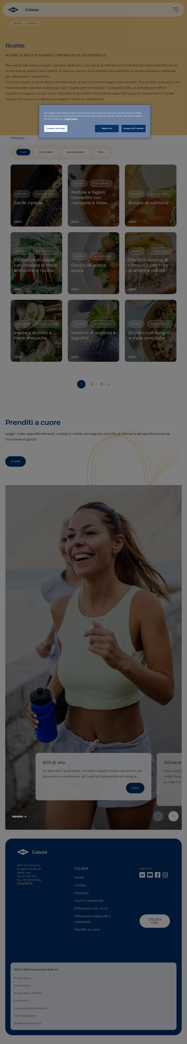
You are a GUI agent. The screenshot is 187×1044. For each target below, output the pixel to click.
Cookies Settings (55, 128)
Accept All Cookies (133, 128)
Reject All (107, 128)
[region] (95, 121)
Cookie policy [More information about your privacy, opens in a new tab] (71, 119)
